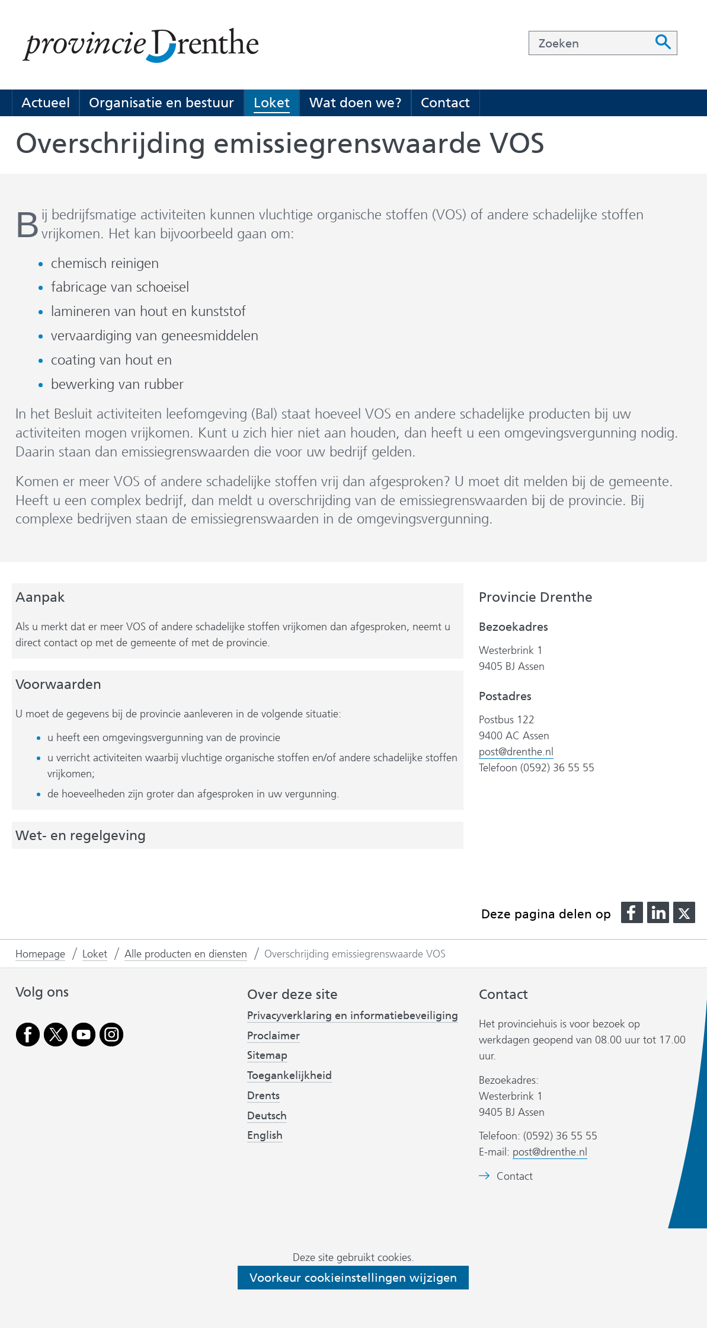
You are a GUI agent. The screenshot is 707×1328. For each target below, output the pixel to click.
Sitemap (267, 1055)
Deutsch (267, 1115)
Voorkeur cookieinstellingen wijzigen (353, 1277)
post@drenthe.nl (516, 751)
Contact (445, 102)
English (265, 1135)
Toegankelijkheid (289, 1075)
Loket (272, 102)
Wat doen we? (355, 102)
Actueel (45, 102)
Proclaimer (273, 1035)
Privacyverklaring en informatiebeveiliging (352, 1015)
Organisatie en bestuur (161, 102)
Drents (263, 1095)
